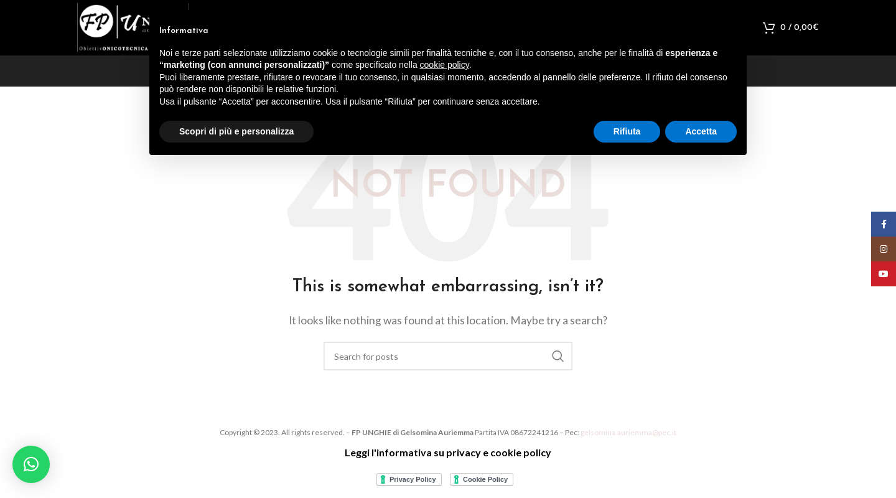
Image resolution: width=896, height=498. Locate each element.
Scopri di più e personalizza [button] (236, 131)
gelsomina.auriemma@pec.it (628, 439)
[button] (31, 464)
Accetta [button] (701, 131)
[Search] (448, 363)
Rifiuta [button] (627, 131)
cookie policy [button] (444, 65)
